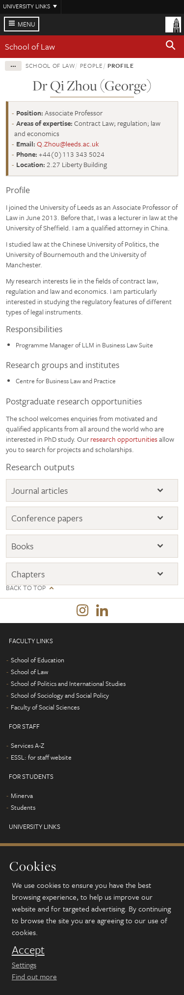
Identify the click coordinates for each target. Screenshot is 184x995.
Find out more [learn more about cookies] (34, 976)
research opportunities (124, 439)
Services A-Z (27, 745)
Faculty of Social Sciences (45, 707)
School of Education (37, 660)
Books (22, 546)
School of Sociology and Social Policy (60, 695)
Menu (26, 24)
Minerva (22, 795)
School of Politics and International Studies (68, 683)
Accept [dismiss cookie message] (28, 950)
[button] (170, 47)
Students (23, 807)
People (91, 65)
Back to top (26, 588)
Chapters (28, 574)
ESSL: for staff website (41, 757)
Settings (24, 964)
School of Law (30, 46)
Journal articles (39, 490)
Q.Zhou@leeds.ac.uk (68, 144)
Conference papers (46, 518)
